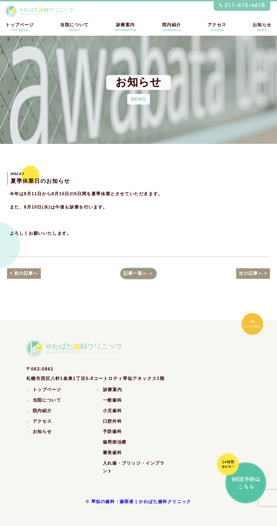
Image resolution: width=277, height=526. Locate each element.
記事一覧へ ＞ (138, 273)
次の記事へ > (253, 273)
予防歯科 (112, 431)
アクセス (216, 27)
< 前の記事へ (24, 273)
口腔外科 (112, 421)
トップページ (19, 27)
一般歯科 (112, 400)
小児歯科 (112, 410)
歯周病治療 (115, 442)
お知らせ (262, 27)
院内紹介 (171, 27)
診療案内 (125, 27)
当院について (74, 27)
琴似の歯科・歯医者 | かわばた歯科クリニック (141, 501)
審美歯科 (112, 452)
